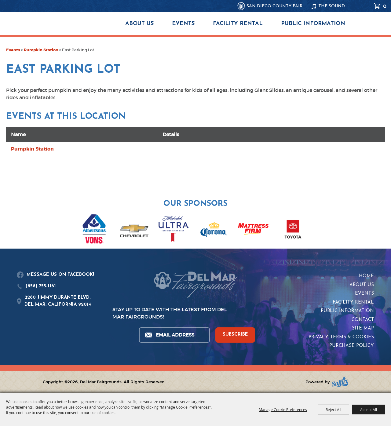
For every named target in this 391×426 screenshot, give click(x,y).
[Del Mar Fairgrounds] (74, 27)
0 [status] (384, 6)
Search (366, 6)
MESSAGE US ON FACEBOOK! (60, 274)
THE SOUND (331, 6)
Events (183, 24)
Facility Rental (238, 24)
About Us (139, 24)
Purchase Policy (351, 346)
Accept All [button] (368, 409)
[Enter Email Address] (174, 335)
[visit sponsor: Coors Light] (174, 230)
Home (366, 276)
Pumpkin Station (41, 50)
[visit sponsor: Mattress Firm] (253, 230)
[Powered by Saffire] (340, 382)
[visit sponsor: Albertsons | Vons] (94, 230)
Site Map (363, 328)
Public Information (313, 24)
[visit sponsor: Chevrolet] (134, 230)
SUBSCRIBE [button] (235, 334)
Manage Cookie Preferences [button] (283, 409)
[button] (8, 226)
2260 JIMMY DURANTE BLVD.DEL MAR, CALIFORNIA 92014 (57, 301)
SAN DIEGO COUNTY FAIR (275, 6)
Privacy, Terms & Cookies (341, 337)
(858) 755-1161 (41, 286)
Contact (363, 320)
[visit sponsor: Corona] (213, 230)
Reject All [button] (333, 409)
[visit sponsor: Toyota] (293, 230)
